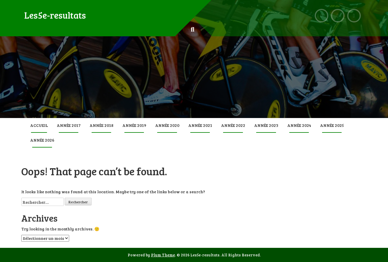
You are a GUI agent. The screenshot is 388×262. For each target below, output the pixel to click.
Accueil (39, 125)
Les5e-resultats (55, 15)
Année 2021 (200, 125)
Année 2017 (69, 125)
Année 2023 (266, 125)
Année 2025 (332, 125)
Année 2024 (299, 125)
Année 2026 (42, 140)
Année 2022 (233, 125)
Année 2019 (134, 125)
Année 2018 (101, 125)
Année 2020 (167, 125)
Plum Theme (163, 255)
